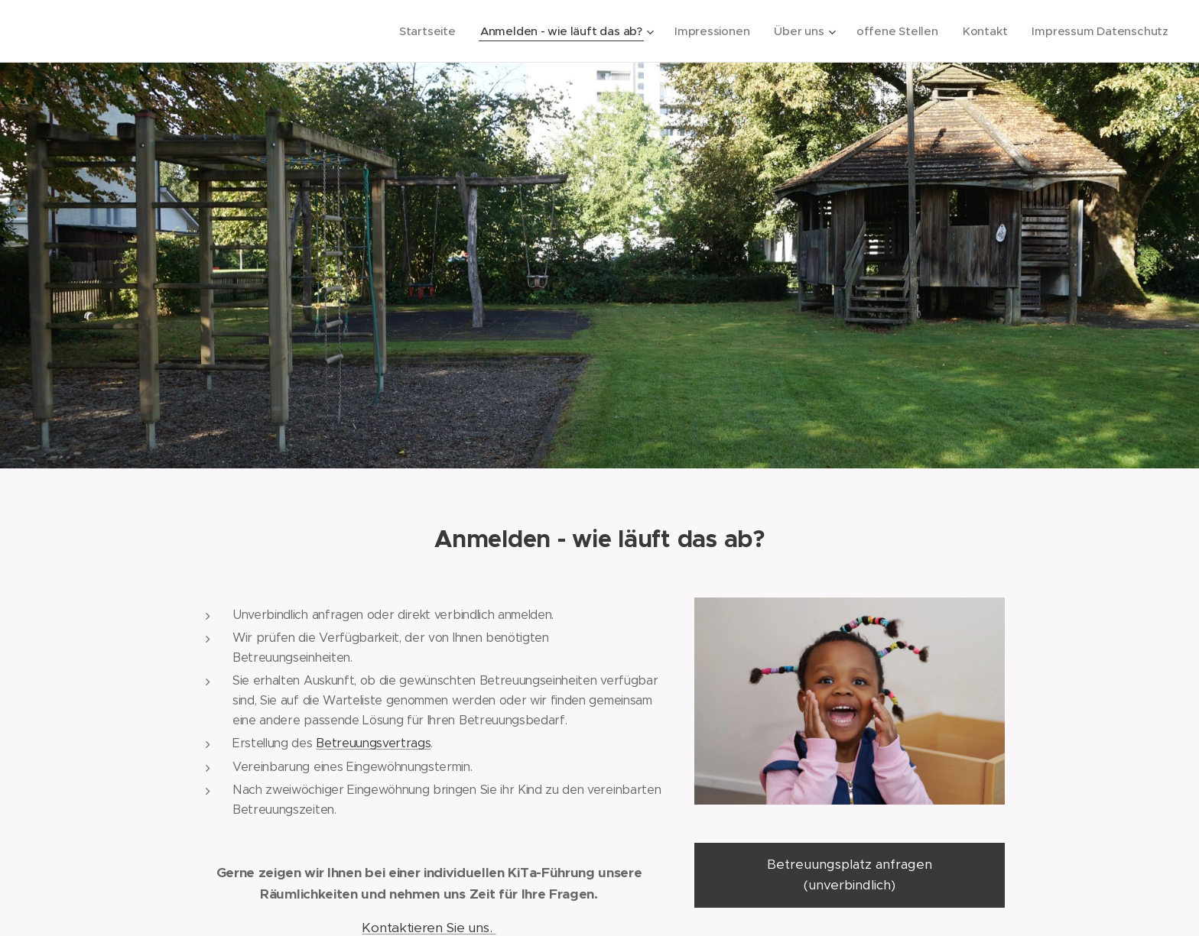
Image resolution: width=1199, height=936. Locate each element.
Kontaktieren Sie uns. (429, 926)
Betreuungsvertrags (373, 742)
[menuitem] (416, 31)
